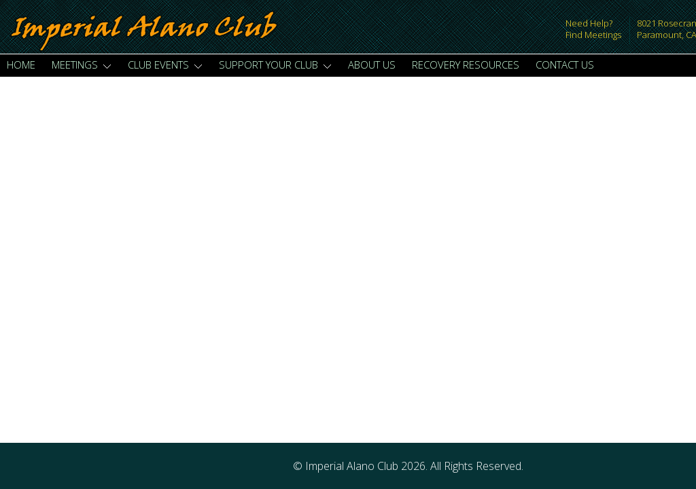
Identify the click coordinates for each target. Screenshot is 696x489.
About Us (372, 64)
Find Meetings (593, 35)
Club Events (165, 64)
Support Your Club (275, 64)
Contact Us (565, 64)
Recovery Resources (465, 64)
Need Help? (589, 23)
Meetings (81, 64)
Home (21, 64)
